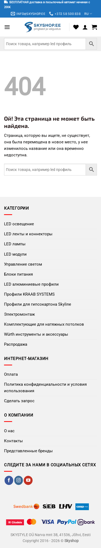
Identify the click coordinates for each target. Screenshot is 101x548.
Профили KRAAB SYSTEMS (29, 294)
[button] (7, 27)
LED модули (15, 254)
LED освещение (19, 224)
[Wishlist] (76, 27)
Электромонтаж (19, 314)
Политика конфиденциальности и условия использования (45, 387)
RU (88, 13)
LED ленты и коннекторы (28, 234)
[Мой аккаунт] (85, 27)
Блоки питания (18, 274)
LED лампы (15, 244)
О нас (9, 430)
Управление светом (23, 264)
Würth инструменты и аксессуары (36, 334)
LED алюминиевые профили (31, 284)
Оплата (11, 374)
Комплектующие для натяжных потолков (44, 324)
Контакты (13, 440)
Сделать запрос (19, 400)
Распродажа (15, 344)
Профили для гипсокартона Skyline (37, 304)
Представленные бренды (28, 450)
